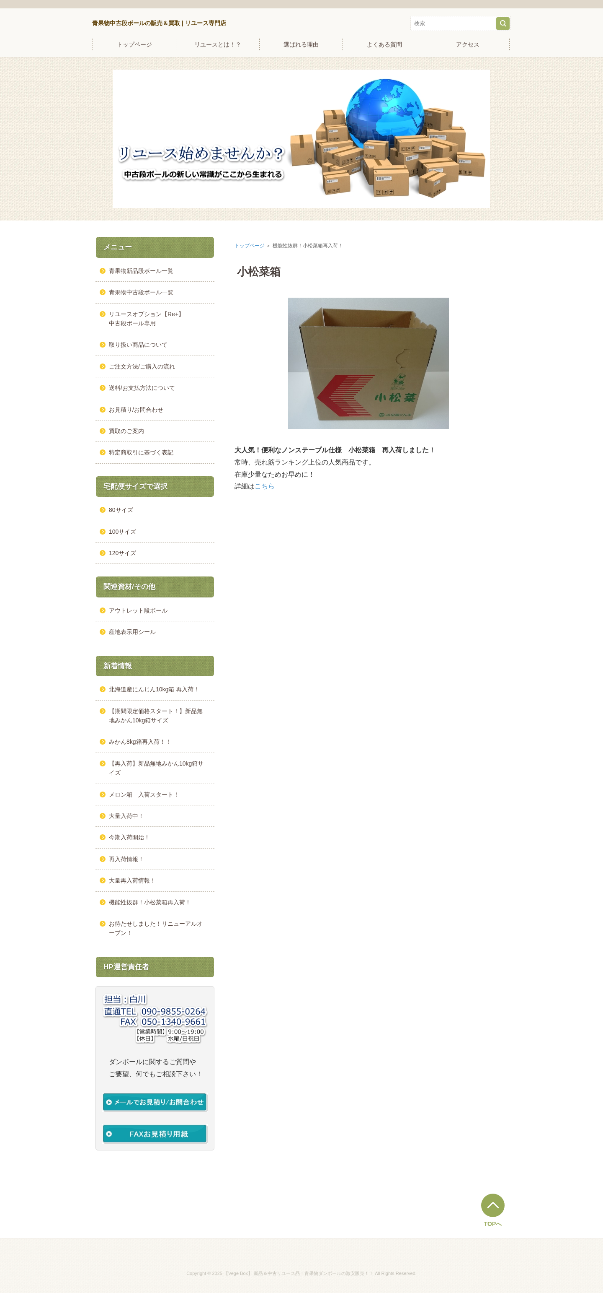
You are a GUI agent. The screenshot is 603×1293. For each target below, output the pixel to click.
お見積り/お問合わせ (136, 409)
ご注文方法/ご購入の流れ (142, 366)
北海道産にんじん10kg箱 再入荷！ (154, 689)
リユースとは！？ (217, 44)
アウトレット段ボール (138, 610)
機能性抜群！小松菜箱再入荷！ (150, 902)
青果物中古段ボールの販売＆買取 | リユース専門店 (159, 23)
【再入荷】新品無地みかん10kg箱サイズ (156, 768)
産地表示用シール (132, 631)
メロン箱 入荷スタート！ (144, 794)
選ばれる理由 (301, 44)
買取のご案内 (126, 431)
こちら (265, 486)
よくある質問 (384, 44)
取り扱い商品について (138, 344)
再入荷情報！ (126, 859)
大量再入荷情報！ (132, 880)
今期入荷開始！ (129, 837)
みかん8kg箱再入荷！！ (140, 741)
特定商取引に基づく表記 (141, 452)
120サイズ (122, 553)
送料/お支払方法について (142, 387)
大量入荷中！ (126, 816)
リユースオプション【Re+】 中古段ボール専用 (155, 319)
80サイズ (121, 509)
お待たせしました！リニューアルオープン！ (156, 928)
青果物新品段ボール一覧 (141, 270)
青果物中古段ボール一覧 (141, 292)
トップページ (134, 44)
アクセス (467, 44)
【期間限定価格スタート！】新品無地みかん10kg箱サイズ (156, 716)
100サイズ (122, 531)
